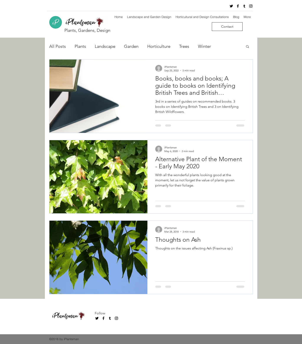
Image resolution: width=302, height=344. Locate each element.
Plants (80, 46)
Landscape (105, 46)
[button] (247, 47)
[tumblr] (244, 6)
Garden (131, 46)
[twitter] (231, 6)
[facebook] (238, 6)
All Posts (57, 46)
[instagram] (251, 6)
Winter (204, 46)
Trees (184, 46)
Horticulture (158, 46)
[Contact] (227, 26)
